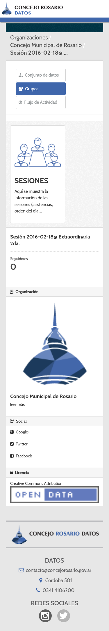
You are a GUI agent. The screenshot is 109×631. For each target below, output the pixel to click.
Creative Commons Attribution (36, 483)
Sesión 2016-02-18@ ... (39, 52)
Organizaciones (29, 37)
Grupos (28, 88)
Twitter (19, 444)
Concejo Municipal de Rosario (46, 45)
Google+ (20, 432)
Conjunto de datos (39, 75)
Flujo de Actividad (38, 102)
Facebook (21, 456)
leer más (17, 404)
